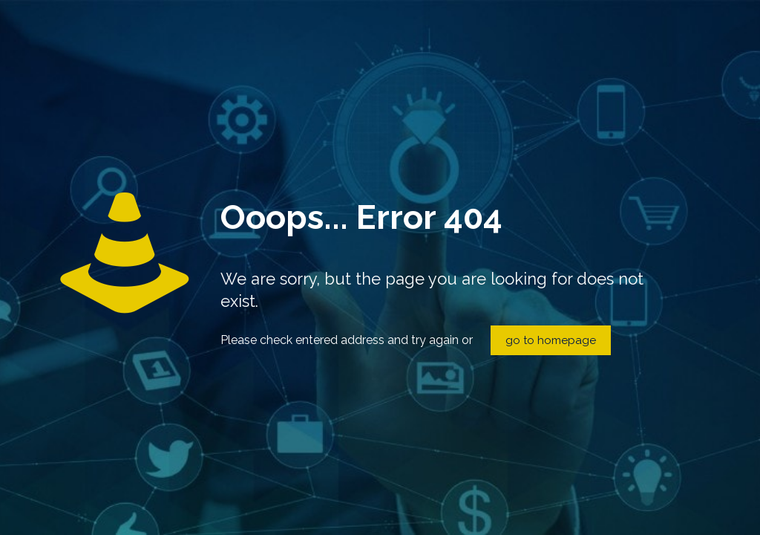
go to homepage (550, 340)
